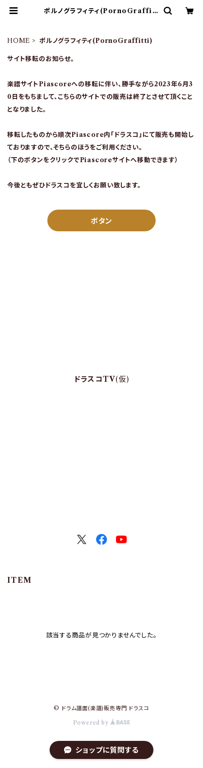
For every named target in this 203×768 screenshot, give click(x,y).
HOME (18, 41)
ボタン (101, 220)
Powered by (101, 722)
